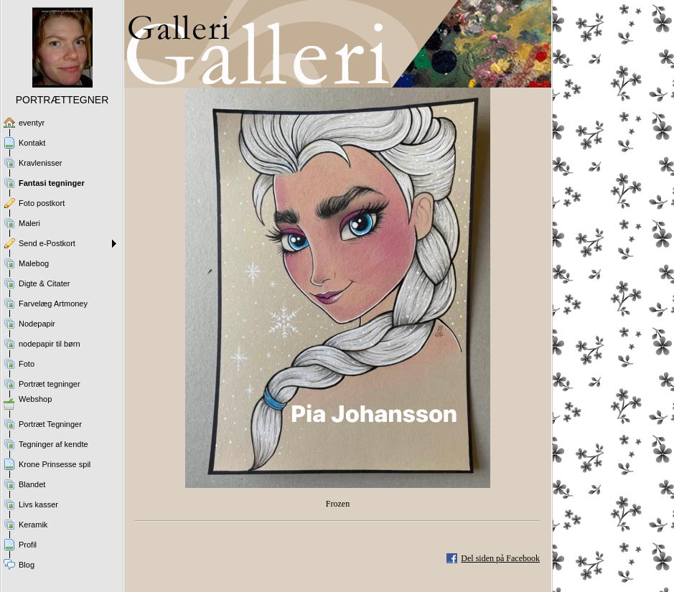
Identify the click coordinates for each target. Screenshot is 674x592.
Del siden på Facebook (500, 558)
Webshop (35, 399)
